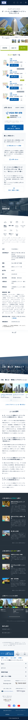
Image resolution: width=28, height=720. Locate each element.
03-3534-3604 (14, 115)
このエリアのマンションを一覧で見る (15, 404)
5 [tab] (13, 616)
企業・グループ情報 (6, 676)
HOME (2, 657)
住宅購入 (20, 657)
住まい (7, 657)
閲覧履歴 (14, 2)
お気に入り (17, 2)
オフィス (3, 668)
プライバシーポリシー (20, 710)
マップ (19, 117)
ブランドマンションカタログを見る (15, 621)
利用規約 (7, 714)
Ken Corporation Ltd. (3, 2)
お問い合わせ (21, 2)
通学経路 (15, 318)
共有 (25, 654)
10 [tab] (19, 616)
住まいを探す (13, 657)
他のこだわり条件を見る (18, 542)
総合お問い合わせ (7, 710)
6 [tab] (14, 616)
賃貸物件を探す (6, 629)
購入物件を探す (6, 632)
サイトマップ (20, 714)
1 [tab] (8, 616)
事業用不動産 (4, 672)
